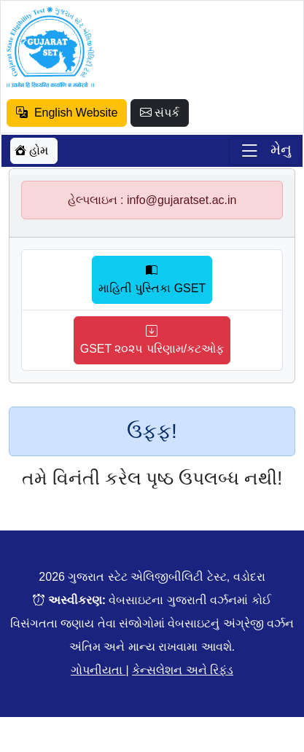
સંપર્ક (159, 112)
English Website (66, 112)
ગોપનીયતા (98, 670)
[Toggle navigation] (265, 150)
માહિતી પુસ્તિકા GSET (152, 279)
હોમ (31, 150)
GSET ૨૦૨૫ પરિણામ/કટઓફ (152, 340)
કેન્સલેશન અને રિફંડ (182, 670)
